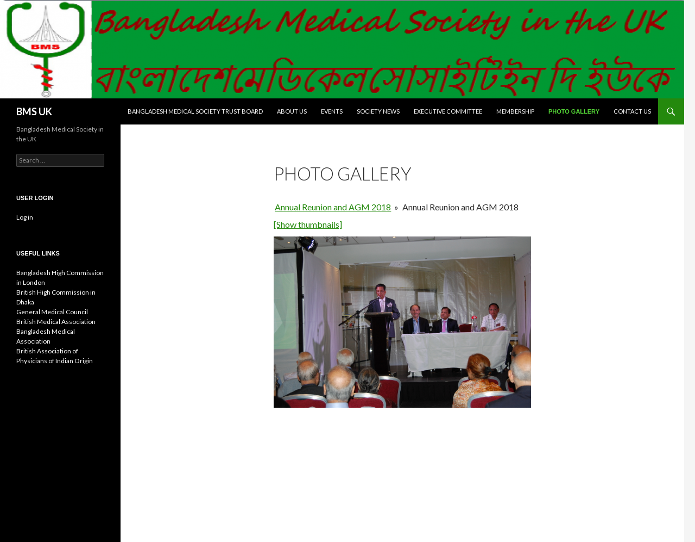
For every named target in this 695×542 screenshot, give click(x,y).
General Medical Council (52, 312)
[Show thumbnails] (308, 224)
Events (332, 111)
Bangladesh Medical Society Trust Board (195, 111)
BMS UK (34, 111)
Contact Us (632, 111)
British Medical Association (56, 321)
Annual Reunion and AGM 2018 (333, 207)
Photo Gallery (573, 111)
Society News (378, 111)
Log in (24, 217)
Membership (515, 111)
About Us (292, 111)
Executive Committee (448, 111)
